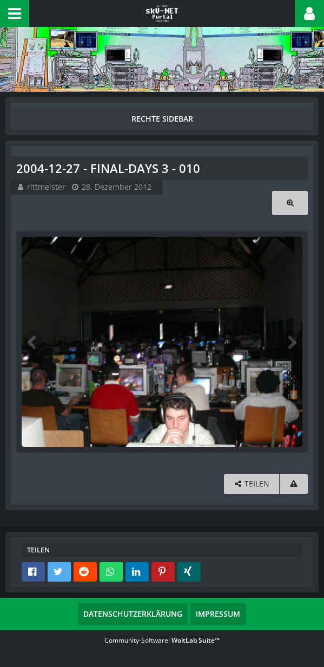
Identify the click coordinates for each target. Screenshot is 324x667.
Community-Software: (162, 640)
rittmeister (46, 187)
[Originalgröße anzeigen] (290, 203)
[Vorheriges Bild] (32, 341)
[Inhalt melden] (294, 484)
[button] (14, 13)
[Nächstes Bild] (291, 341)
